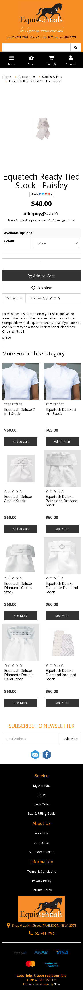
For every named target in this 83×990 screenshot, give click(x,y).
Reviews (45, 298)
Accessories (27, 77)
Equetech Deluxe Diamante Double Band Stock (18, 674)
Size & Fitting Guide (42, 813)
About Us (41, 833)
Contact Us (42, 842)
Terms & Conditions (41, 871)
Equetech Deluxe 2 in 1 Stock (19, 411)
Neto (57, 984)
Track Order (41, 804)
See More (62, 529)
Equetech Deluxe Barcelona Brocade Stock (61, 500)
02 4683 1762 (41, 933)
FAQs (41, 795)
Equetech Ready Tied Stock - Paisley (35, 81)
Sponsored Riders (41, 852)
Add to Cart (41, 275)
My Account (41, 786)
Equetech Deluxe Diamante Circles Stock (18, 587)
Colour (9, 241)
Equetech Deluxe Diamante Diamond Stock (62, 587)
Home (6, 77)
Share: (41, 194)
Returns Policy (41, 890)
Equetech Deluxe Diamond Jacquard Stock (61, 674)
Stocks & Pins (52, 77)
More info (41, 214)
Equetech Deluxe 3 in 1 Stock (61, 411)
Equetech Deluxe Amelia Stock (18, 498)
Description (14, 298)
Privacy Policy (41, 881)
